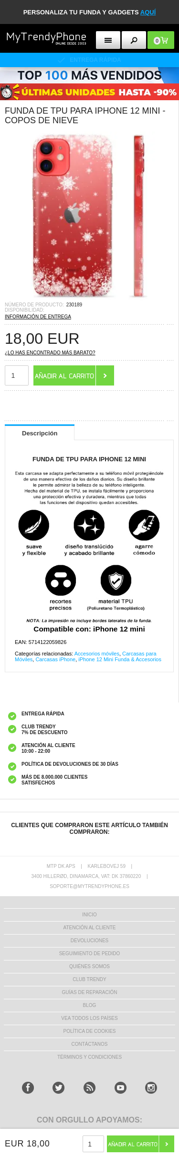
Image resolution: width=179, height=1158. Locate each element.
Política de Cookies (89, 1031)
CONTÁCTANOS (90, 1044)
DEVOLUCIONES (89, 940)
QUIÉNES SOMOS (89, 966)
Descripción (39, 433)
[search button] (134, 40)
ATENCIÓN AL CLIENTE (89, 927)
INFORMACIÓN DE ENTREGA (38, 316)
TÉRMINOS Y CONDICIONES (89, 1057)
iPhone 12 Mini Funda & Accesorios (119, 659)
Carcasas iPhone (55, 659)
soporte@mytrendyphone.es (89, 886)
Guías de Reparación (89, 992)
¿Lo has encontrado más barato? (50, 352)
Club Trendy (89, 979)
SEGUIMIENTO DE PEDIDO (89, 953)
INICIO (89, 914)
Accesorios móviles (96, 653)
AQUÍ (148, 12)
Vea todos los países (89, 1018)
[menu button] (108, 40)
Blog (89, 1005)
